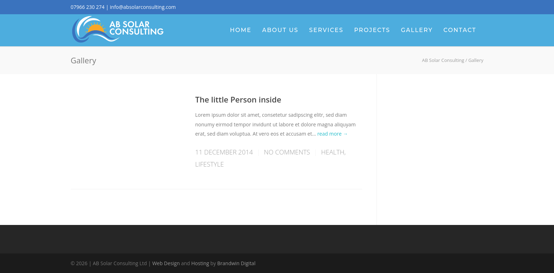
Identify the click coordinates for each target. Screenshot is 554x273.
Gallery (417, 30)
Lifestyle (209, 164)
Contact (459, 30)
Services (326, 30)
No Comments (287, 152)
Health (332, 152)
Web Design (166, 263)
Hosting (200, 263)
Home (240, 30)
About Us (280, 30)
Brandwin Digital (236, 263)
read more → (332, 133)
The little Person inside (238, 99)
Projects (372, 30)
